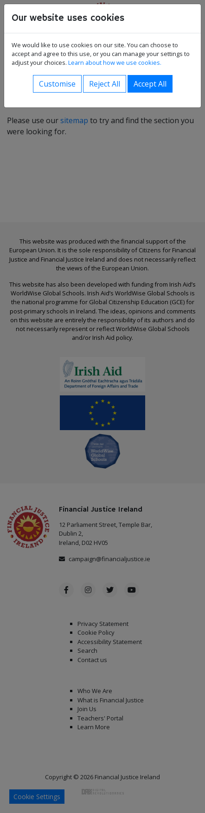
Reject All (104, 84)
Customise (57, 84)
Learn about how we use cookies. (114, 62)
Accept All (150, 84)
